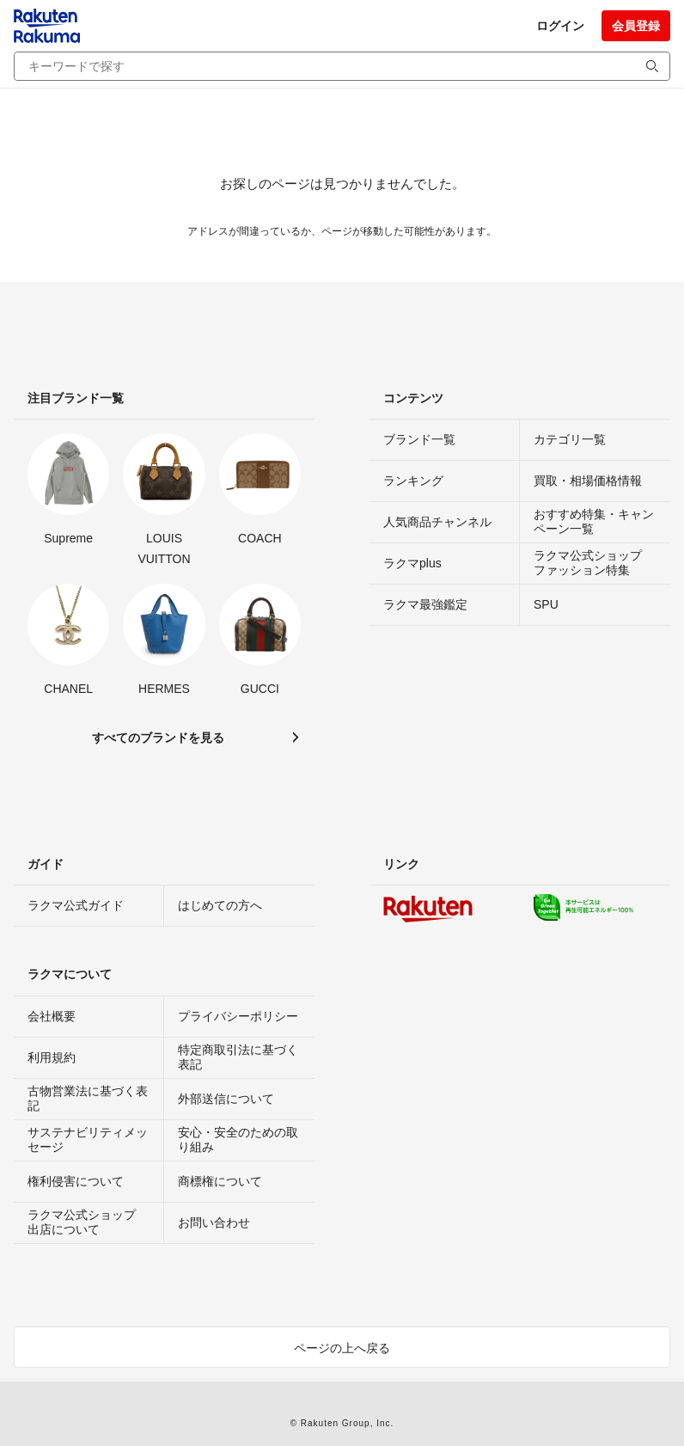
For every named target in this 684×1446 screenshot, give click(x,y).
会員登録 (636, 26)
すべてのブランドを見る (158, 737)
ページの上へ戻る (342, 1348)
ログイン (560, 26)
